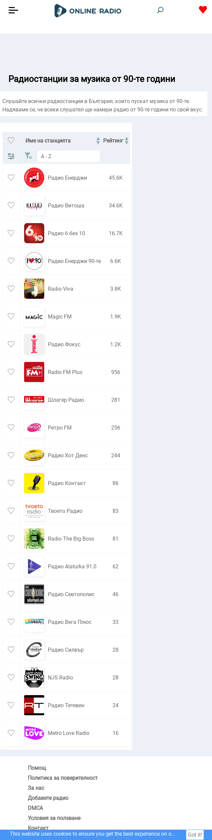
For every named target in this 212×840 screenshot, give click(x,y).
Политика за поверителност (63, 778)
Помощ (37, 768)
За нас (36, 788)
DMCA (35, 808)
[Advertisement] (106, 50)
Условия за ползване (54, 818)
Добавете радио (48, 798)
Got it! (195, 835)
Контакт (38, 828)
